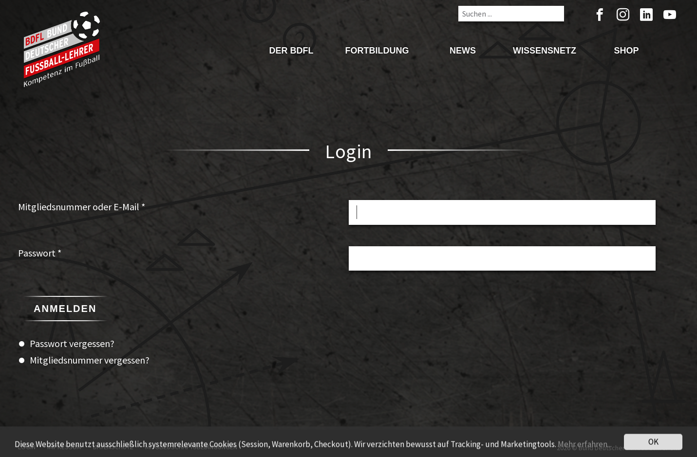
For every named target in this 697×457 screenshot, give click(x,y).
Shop (626, 50)
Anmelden (65, 308)
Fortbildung (377, 50)
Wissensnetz (544, 50)
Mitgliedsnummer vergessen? (90, 360)
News (463, 50)
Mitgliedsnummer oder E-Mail (81, 207)
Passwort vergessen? (72, 343)
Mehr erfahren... (585, 447)
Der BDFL (291, 50)
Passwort (39, 253)
